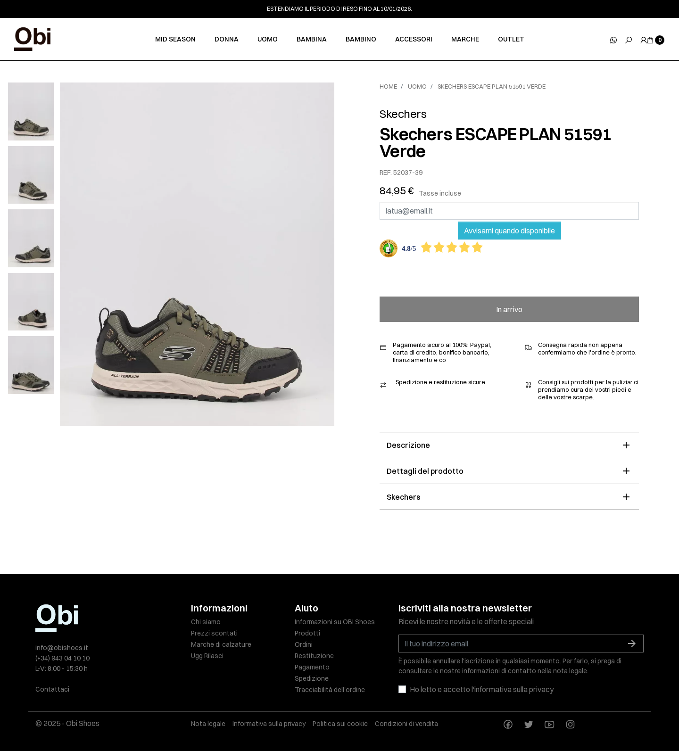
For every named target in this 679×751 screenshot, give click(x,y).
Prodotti (307, 633)
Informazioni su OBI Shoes (335, 622)
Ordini (304, 644)
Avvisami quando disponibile (509, 230)
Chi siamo (206, 622)
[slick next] (38, 85)
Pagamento (312, 667)
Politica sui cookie (340, 723)
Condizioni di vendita (406, 723)
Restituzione (314, 656)
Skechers (403, 114)
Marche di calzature (221, 644)
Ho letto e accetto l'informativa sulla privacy (482, 689)
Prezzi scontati (214, 633)
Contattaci (52, 689)
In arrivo (509, 309)
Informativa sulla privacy (269, 723)
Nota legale (208, 723)
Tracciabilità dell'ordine (330, 689)
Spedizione (312, 678)
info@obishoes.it (61, 648)
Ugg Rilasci (207, 656)
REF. (386, 173)
